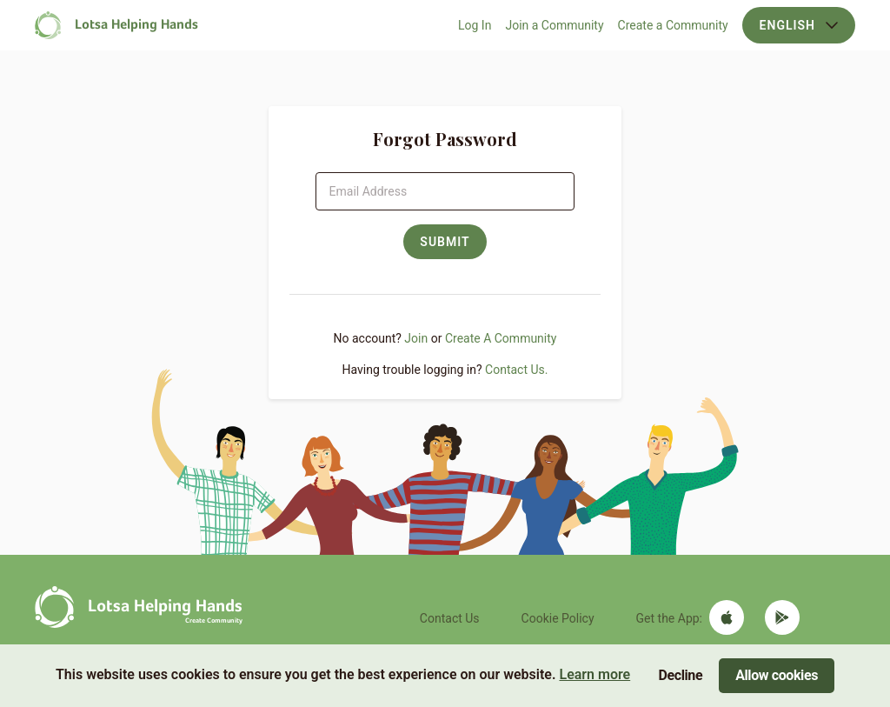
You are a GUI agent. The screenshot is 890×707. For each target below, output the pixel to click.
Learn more (594, 674)
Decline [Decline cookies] (681, 675)
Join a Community (554, 25)
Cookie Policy (557, 618)
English (799, 25)
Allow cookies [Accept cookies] (776, 675)
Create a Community (673, 25)
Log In (474, 25)
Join (416, 338)
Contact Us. (516, 370)
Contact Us (450, 618)
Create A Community (501, 338)
